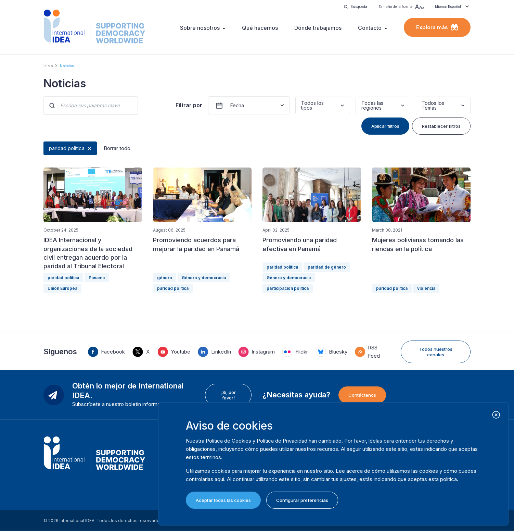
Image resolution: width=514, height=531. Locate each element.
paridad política (67, 148)
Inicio (48, 66)
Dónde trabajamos (318, 27)
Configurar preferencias (302, 500)
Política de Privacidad (282, 440)
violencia (426, 288)
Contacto (370, 27)
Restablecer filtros (441, 126)
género (164, 277)
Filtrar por (189, 105)
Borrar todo (117, 148)
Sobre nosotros (200, 27)
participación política (288, 288)
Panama (97, 277)
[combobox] (302, 105)
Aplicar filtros (385, 126)
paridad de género (327, 267)
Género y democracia (204, 277)
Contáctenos (362, 395)
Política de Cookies (228, 440)
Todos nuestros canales (435, 351)
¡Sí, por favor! (228, 395)
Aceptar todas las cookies (223, 500)
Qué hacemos (260, 27)
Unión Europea (62, 288)
